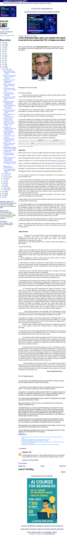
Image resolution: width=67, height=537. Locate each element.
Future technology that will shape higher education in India (35, 439)
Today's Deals (25, 529)
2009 (3, 195)
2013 (3, 66)
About (29, 532)
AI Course (24, 526)
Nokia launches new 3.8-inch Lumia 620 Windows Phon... (9, 159)
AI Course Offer (36, 8)
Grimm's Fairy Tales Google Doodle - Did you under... (8, 94)
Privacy (34, 532)
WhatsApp (48, 532)
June (4, 181)
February (5, 188)
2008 (3, 197)
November (6, 173)
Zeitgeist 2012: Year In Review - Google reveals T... (9, 124)
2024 (3, 46)
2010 (3, 193)
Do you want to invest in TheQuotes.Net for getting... (9, 111)
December (6, 69)
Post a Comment (22, 463)
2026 (3, 42)
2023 (3, 48)
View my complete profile (7, 35)
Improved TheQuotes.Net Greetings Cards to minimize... (9, 77)
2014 (3, 64)
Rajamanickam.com (47, 8)
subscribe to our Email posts (31, 430)
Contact (54, 532)
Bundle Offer (31, 526)
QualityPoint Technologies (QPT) (15, 1)
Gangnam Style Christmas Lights (8, 167)
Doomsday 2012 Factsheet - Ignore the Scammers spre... (9, 129)
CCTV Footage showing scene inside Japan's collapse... (9, 171)
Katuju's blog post (28, 376)
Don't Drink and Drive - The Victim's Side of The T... (9, 155)
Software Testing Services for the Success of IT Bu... (8, 120)
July (4, 180)
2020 (3, 53)
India (23, 433)
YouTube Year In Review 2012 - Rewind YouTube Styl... (9, 107)
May (4, 183)
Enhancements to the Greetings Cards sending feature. (8, 103)
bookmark (50, 430)
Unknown (25, 452)
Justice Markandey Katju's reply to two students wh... (8, 133)
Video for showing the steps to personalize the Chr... (9, 85)
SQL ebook (46, 529)
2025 (3, 44)
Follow (39, 532)
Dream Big (47, 526)
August (5, 178)
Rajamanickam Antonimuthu (6, 28)
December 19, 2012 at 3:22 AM (30, 460)
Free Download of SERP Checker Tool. (9, 151)
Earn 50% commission (30, 12)
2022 (3, 50)
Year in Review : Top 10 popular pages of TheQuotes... (9, 81)
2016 (3, 60)
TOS (43, 532)
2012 (3, 68)
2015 (3, 62)
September (6, 176)
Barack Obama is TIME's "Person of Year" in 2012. (9, 98)
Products (39, 529)
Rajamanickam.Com (6, 201)
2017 (3, 59)
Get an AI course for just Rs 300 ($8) (42, 476)
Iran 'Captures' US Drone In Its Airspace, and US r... (9, 163)
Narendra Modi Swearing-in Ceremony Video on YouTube (35, 440)
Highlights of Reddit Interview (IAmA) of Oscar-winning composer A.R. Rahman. (40, 444)
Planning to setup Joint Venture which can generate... (9, 144)
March (5, 186)
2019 (3, 55)
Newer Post (21, 466)
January (5, 190)
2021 (3, 51)
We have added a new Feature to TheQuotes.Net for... (9, 116)
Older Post (62, 466)
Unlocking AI (39, 526)
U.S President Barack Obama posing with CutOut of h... (8, 140)
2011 (3, 191)
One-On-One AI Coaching (45, 12)
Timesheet (33, 529)
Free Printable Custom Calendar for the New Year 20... (9, 73)
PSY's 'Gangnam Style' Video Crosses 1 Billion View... (9, 90)
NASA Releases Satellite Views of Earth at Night (9, 148)
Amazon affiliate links (49, 533)
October (5, 175)
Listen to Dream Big (57, 526)
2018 (3, 57)
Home (42, 466)
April (4, 185)
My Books (57, 12)
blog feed (42, 431)
